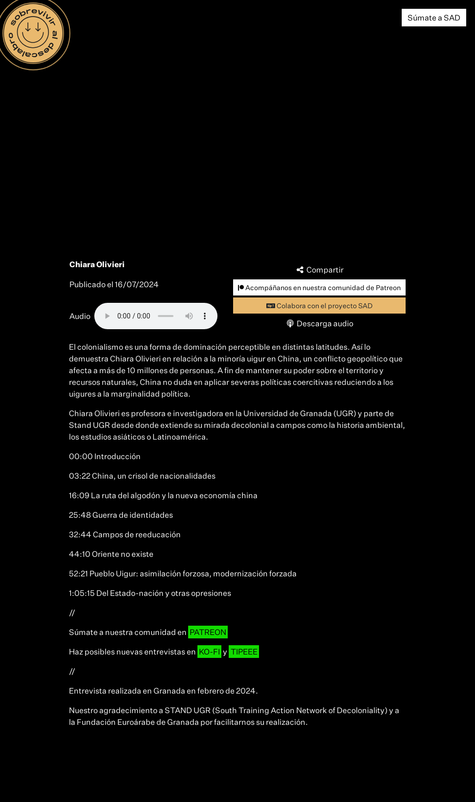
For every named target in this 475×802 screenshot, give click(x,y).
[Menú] (33, 33)
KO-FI (209, 651)
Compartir (319, 269)
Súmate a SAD (434, 17)
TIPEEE (244, 651)
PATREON (208, 632)
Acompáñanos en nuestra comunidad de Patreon (319, 287)
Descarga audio (319, 323)
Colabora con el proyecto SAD (319, 305)
